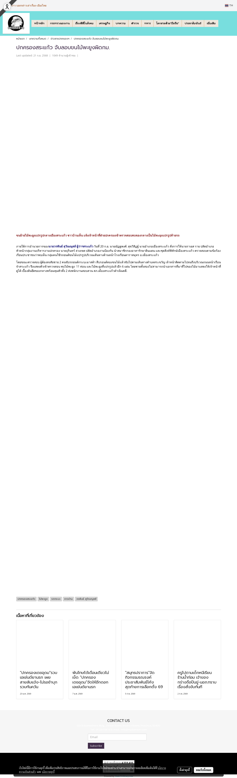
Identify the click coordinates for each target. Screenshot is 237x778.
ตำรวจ (135, 23)
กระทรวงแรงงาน (60, 23)
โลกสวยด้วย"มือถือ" (167, 23)
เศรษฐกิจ (104, 23)
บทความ (121, 23)
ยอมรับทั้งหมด (203, 770)
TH (229, 5)
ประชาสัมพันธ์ (193, 23)
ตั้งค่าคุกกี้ (185, 770)
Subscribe (96, 745)
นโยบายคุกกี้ (48, 771)
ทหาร (147, 23)
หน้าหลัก (39, 23)
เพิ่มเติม (211, 23)
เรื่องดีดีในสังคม (84, 23)
